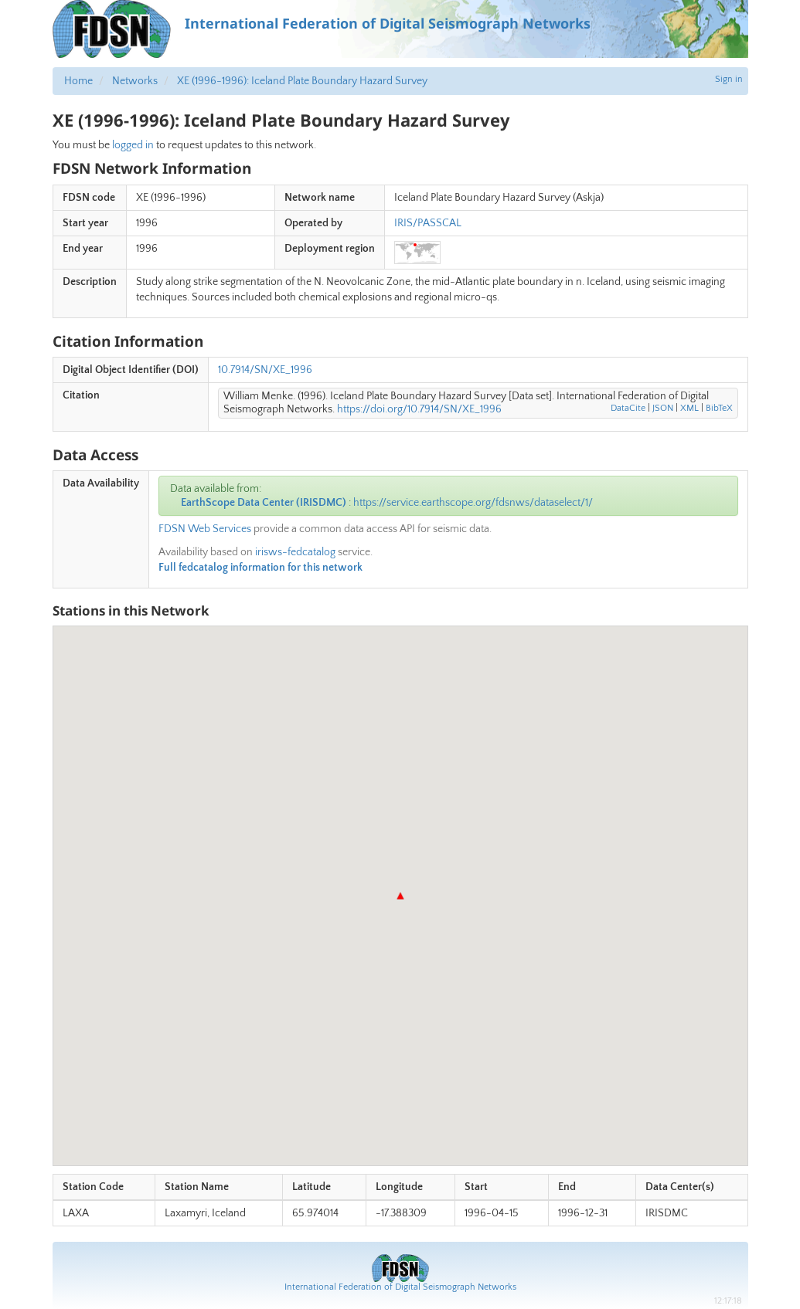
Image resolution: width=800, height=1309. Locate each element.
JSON (662, 408)
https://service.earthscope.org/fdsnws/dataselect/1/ (473, 503)
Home (78, 81)
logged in (133, 145)
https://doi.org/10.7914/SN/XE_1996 (419, 409)
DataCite (628, 408)
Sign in (729, 79)
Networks (135, 81)
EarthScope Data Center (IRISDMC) (263, 503)
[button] (400, 896)
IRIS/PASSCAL (427, 223)
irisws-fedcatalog (295, 552)
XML (689, 408)
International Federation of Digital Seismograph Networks (400, 1287)
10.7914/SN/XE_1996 (265, 370)
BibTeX (719, 408)
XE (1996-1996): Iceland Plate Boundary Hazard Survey (302, 81)
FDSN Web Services (204, 529)
